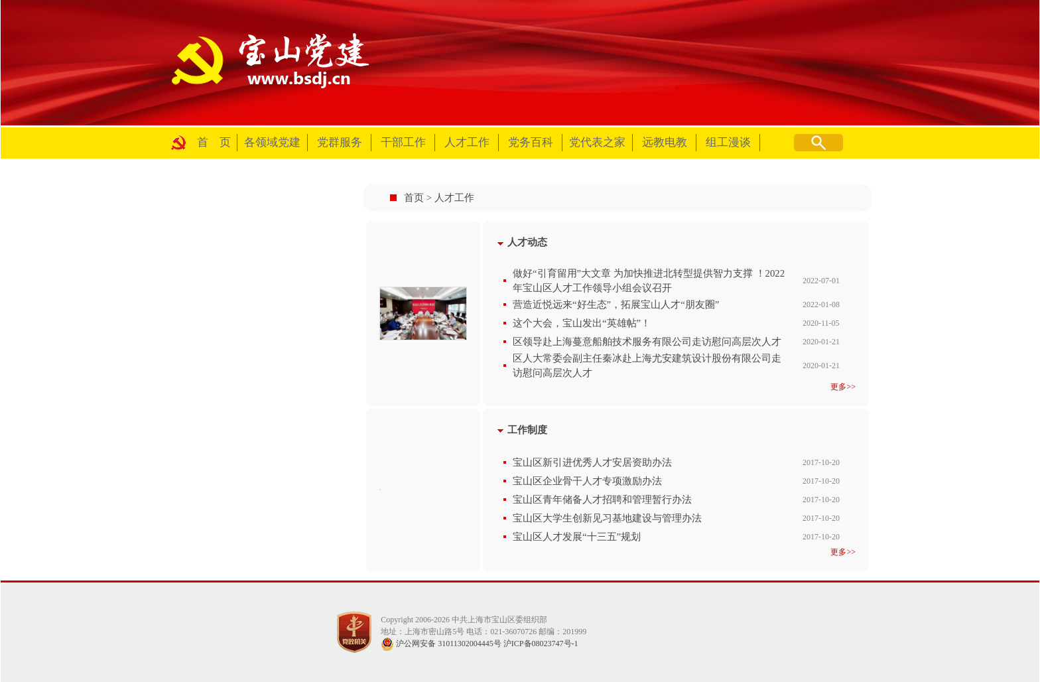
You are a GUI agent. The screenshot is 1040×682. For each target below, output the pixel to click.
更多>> (843, 386)
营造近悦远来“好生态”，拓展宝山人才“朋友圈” (616, 304)
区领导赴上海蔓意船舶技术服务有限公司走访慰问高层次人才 (647, 341)
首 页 (214, 142)
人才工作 (466, 142)
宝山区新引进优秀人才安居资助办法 (592, 462)
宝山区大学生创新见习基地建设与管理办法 (607, 518)
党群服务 (339, 142)
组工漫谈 (728, 142)
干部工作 (403, 142)
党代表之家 (597, 142)
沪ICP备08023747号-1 (540, 643)
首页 (414, 197)
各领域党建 (272, 142)
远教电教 (664, 142)
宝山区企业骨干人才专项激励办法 (587, 481)
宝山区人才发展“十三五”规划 (577, 536)
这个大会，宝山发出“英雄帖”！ (582, 323)
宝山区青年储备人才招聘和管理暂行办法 (602, 499)
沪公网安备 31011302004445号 (441, 643)
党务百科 (530, 142)
